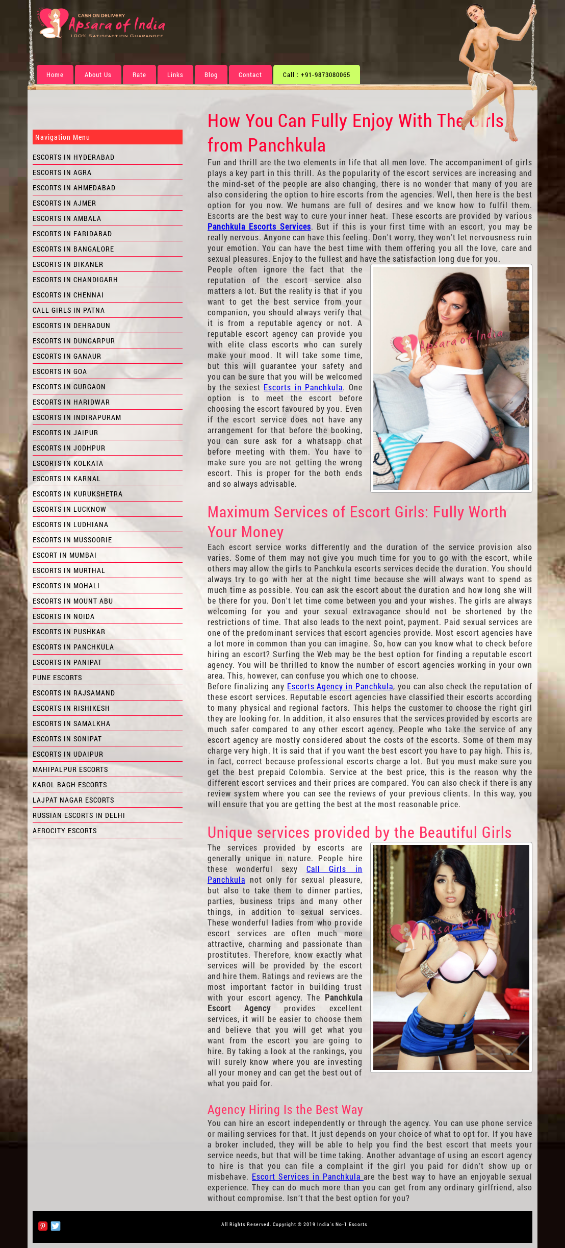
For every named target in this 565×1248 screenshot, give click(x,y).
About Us (98, 74)
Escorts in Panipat (67, 662)
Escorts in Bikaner (68, 264)
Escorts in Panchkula (303, 387)
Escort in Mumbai (65, 555)
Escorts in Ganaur (67, 356)
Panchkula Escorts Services (259, 226)
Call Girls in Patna (69, 310)
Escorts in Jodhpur (69, 448)
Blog (211, 74)
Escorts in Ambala (67, 218)
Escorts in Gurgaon (69, 386)
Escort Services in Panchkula (308, 1176)
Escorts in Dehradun (72, 325)
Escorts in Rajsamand (74, 692)
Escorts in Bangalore (73, 249)
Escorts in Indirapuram (77, 417)
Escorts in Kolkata (68, 463)
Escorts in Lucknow (70, 509)
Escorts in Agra (62, 172)
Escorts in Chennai (68, 294)
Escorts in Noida (64, 616)
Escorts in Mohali (66, 585)
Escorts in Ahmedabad (74, 187)
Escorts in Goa (60, 371)
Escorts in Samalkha (72, 723)
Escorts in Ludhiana (71, 524)
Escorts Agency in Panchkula (340, 686)
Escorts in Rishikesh (71, 708)
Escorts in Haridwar (71, 402)
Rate (139, 74)
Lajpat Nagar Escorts (73, 800)
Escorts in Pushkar (69, 631)
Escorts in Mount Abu (73, 601)
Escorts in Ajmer (64, 203)
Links (175, 74)
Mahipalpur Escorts (70, 769)
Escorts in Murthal (69, 570)
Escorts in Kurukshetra (78, 493)
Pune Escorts (57, 677)
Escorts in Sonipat (67, 738)
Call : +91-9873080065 (316, 74)
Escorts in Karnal (67, 478)
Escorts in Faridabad (72, 233)
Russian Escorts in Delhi (79, 815)
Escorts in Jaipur (65, 432)
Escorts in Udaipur (68, 754)
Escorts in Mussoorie (72, 539)
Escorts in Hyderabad (74, 157)
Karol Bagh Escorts (70, 784)
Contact (250, 74)
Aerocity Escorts (65, 830)
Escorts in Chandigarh (75, 279)
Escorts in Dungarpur (74, 340)
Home (55, 74)
